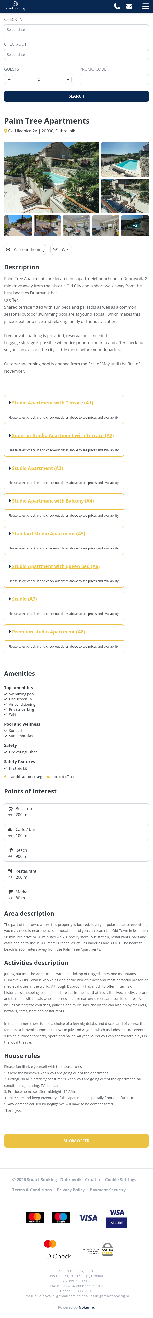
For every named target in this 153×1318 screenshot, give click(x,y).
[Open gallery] (51, 177)
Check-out (15, 44)
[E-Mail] (129, 6)
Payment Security (108, 1190)
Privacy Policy (71, 1190)
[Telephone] (117, 6)
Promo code (93, 69)
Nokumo (86, 1307)
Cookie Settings (120, 1179)
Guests (11, 69)
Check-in (13, 19)
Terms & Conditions (32, 1190)
